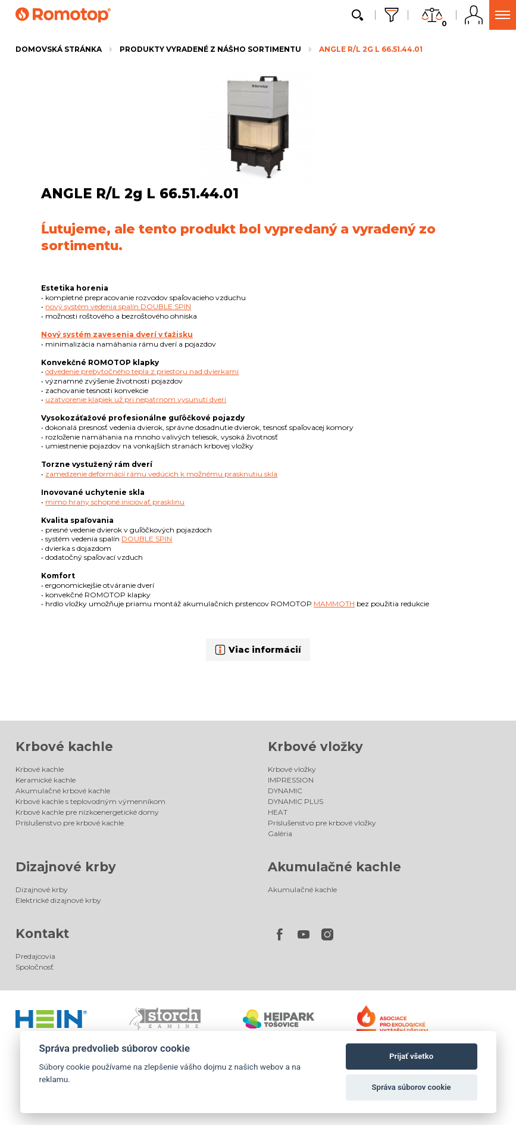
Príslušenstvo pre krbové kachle (69, 822)
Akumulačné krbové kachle (62, 790)
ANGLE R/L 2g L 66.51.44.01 (371, 49)
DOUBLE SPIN (146, 538)
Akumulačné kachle (334, 866)
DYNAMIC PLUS (295, 801)
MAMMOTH (334, 603)
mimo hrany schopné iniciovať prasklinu (114, 501)
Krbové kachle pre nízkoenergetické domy (87, 812)
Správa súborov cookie (411, 1087)
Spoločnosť (34, 966)
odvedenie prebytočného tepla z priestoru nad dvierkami (142, 371)
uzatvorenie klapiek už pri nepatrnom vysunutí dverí (135, 399)
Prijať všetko (411, 1056)
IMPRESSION (291, 779)
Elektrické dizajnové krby (58, 900)
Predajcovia (35, 956)
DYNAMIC (285, 790)
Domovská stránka (58, 49)
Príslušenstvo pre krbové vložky (322, 822)
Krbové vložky (315, 746)
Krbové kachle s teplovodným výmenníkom (90, 801)
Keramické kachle (45, 779)
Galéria (280, 833)
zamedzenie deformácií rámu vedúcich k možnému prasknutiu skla (161, 473)
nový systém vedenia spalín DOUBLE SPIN (118, 306)
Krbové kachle (64, 746)
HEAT (277, 812)
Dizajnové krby (65, 866)
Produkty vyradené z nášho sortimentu (210, 49)
